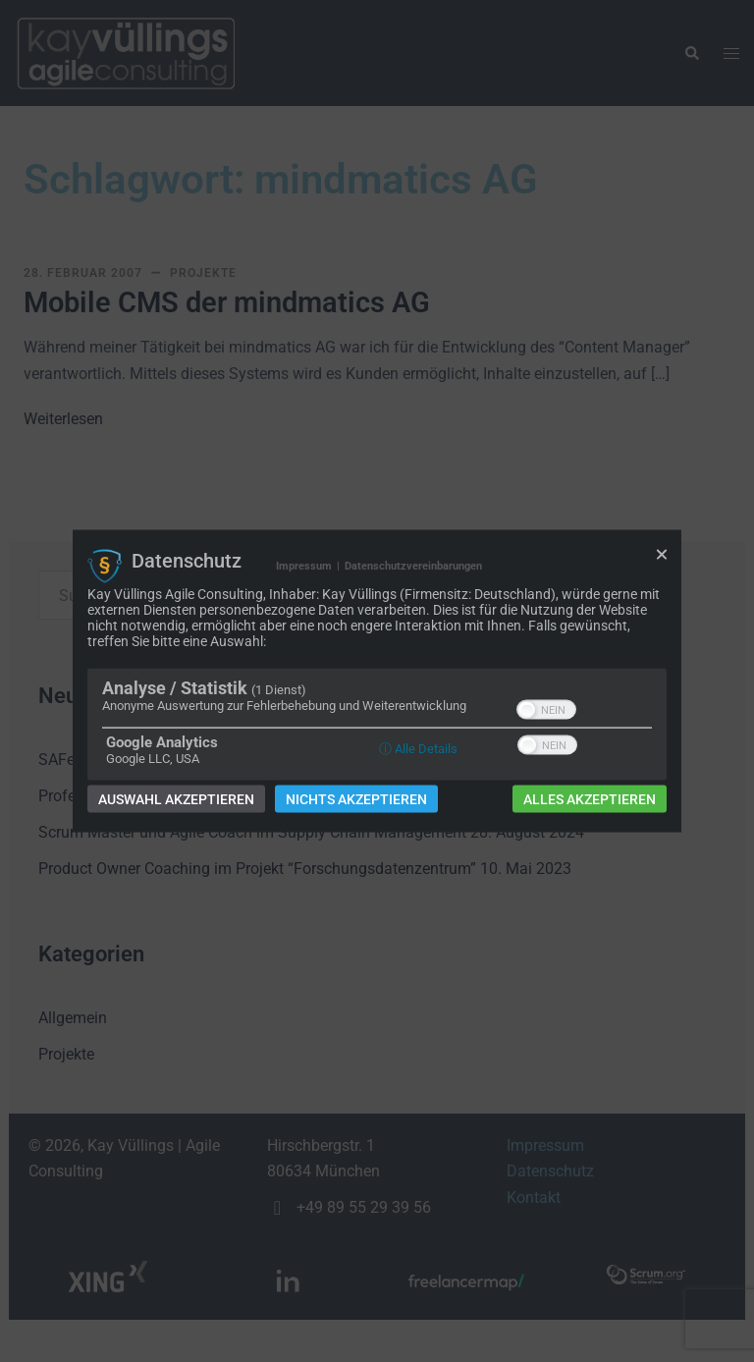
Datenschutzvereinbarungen (413, 565)
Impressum (304, 565)
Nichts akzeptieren (356, 799)
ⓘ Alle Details (418, 748)
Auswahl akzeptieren (176, 799)
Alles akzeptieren (589, 799)
